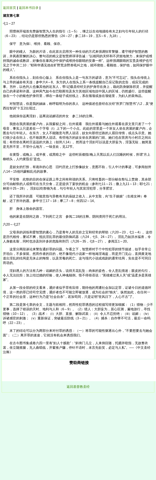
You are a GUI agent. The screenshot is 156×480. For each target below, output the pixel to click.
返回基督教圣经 (78, 386)
